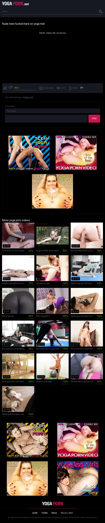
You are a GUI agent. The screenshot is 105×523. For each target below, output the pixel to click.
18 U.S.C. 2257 (67, 513)
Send (94, 118)
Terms (44, 513)
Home (35, 513)
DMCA (54, 513)
